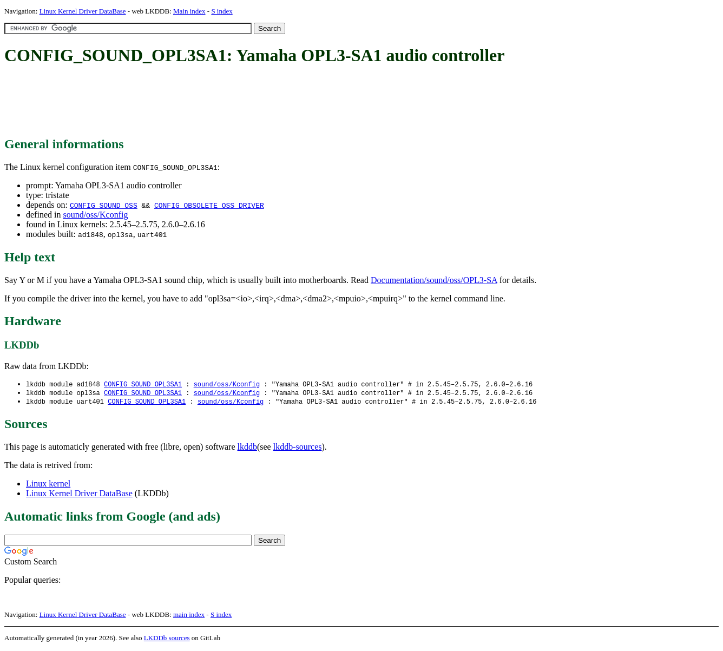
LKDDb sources (167, 639)
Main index (189, 11)
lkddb (247, 448)
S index (221, 11)
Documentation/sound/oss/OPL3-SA (434, 280)
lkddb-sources (297, 448)
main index (189, 616)
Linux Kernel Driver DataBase (83, 11)
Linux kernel (48, 485)
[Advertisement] (201, 101)
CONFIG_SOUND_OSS (103, 205)
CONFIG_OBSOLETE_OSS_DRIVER (209, 205)
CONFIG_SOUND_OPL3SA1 (143, 384)
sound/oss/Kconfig (95, 214)
